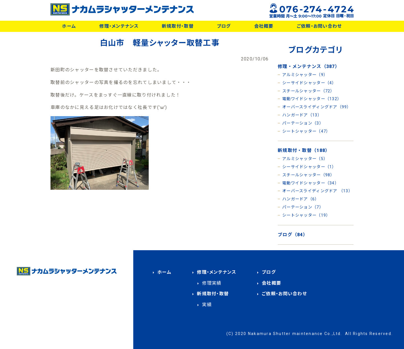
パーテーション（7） (302, 207)
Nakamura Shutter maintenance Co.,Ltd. (295, 333)
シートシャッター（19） (306, 215)
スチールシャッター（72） (308, 91)
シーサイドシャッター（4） (309, 83)
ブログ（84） (293, 234)
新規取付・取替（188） (304, 150)
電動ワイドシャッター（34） (310, 183)
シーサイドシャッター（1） (309, 167)
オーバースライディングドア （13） (317, 191)
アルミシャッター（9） (305, 74)
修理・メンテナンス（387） (309, 66)
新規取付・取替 (178, 26)
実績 (207, 304)
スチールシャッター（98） (308, 175)
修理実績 (211, 283)
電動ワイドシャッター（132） (311, 99)
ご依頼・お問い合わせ (319, 26)
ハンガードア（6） (300, 199)
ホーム (69, 26)
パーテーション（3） (302, 123)
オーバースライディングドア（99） (316, 107)
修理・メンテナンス (119, 26)
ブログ (224, 26)
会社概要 (264, 26)
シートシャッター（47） (306, 131)
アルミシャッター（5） (305, 158)
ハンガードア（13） (302, 115)
